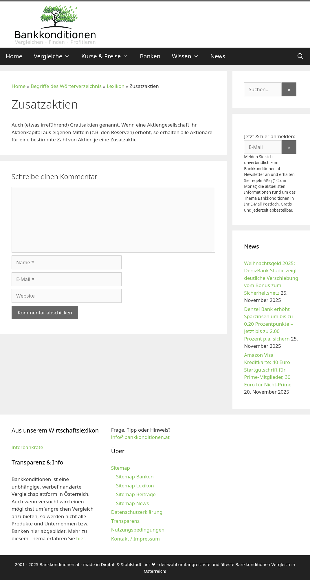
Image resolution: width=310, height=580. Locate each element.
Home (14, 56)
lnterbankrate (27, 447)
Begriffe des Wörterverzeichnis (66, 86)
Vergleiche (55, 56)
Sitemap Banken (135, 476)
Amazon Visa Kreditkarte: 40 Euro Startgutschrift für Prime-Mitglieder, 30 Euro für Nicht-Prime (267, 370)
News (217, 56)
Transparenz (125, 521)
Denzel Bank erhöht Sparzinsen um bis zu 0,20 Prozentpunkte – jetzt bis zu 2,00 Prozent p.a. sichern (268, 324)
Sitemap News (132, 503)
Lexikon (115, 86)
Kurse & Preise (107, 56)
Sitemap (120, 467)
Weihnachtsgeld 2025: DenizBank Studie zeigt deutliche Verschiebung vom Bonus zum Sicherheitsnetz (271, 278)
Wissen (188, 56)
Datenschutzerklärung (137, 512)
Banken (150, 56)
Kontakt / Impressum (135, 538)
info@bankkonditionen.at (140, 437)
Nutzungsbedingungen (138, 529)
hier (80, 538)
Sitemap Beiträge (136, 494)
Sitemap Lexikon (135, 485)
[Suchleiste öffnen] (300, 56)
